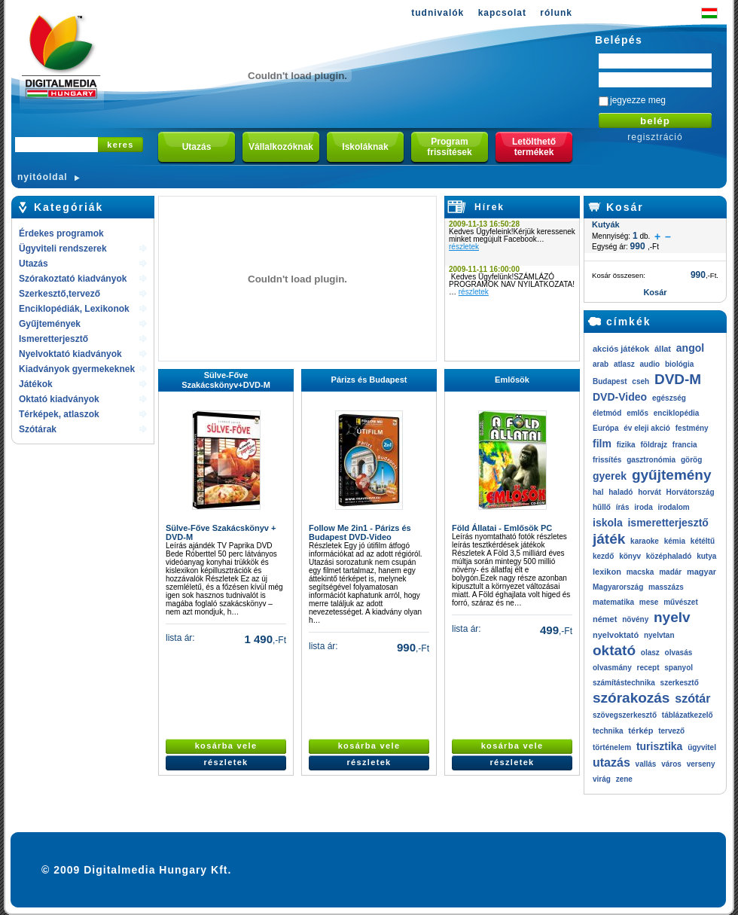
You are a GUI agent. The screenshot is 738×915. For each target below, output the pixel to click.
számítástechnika (624, 683)
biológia (679, 364)
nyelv (672, 617)
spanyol (678, 667)
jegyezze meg (638, 100)
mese (649, 602)
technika (608, 731)
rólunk (556, 13)
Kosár (625, 207)
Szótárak (37, 429)
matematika (613, 602)
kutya (706, 556)
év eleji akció (647, 428)
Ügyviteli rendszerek (63, 248)
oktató (614, 650)
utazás (611, 762)
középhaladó (669, 556)
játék (609, 539)
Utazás (33, 263)
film (602, 444)
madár (670, 572)
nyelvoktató (616, 634)
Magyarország (618, 587)
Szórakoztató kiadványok (73, 278)
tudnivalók (437, 13)
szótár (692, 698)
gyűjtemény (672, 475)
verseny (701, 764)
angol (690, 348)
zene (624, 779)
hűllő (602, 507)
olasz (650, 652)
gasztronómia (651, 460)
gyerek (610, 476)
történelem (612, 747)
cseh (640, 381)
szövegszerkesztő (625, 715)
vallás (646, 764)
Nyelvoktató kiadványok (70, 354)
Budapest (610, 381)
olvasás (679, 652)
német (605, 619)
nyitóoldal (42, 177)
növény (635, 619)
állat (662, 348)
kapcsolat (502, 13)
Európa (605, 428)
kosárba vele (226, 745)
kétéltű (703, 541)
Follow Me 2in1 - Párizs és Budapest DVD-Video (360, 532)
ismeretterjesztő (667, 523)
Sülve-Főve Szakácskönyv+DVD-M (225, 380)
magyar (701, 571)
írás (623, 507)
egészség (669, 398)
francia (684, 445)
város (671, 764)
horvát (649, 492)
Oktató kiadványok (59, 399)
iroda (643, 507)
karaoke (644, 541)
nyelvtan (659, 635)
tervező (671, 731)
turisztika (659, 746)
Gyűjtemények (50, 324)
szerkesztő (679, 683)
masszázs (666, 587)
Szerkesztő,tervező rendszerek (59, 294)
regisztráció (654, 137)
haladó (620, 492)
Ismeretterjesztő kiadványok (53, 340)
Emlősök (512, 379)
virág (602, 779)
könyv (630, 556)
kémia (674, 541)
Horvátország (690, 492)
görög (691, 460)
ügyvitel (702, 747)
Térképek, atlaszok (59, 414)
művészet (680, 602)
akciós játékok (621, 348)
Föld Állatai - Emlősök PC (502, 527)
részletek (464, 246)
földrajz (653, 445)
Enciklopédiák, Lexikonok (74, 308)
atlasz (624, 364)
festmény (692, 428)
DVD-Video (620, 397)
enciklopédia (677, 413)
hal (598, 492)
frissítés (607, 460)
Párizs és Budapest (369, 379)
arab (600, 364)
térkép (640, 730)
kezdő (603, 556)
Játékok (36, 384)
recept (647, 667)
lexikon (607, 571)
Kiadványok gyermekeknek (77, 369)
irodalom (673, 507)
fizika (626, 445)
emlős (637, 413)
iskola (608, 523)
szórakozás (631, 698)
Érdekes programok (61, 233)
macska (640, 572)
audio (649, 364)
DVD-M (677, 379)
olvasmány (612, 667)
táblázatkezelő (687, 715)
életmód (607, 413)
